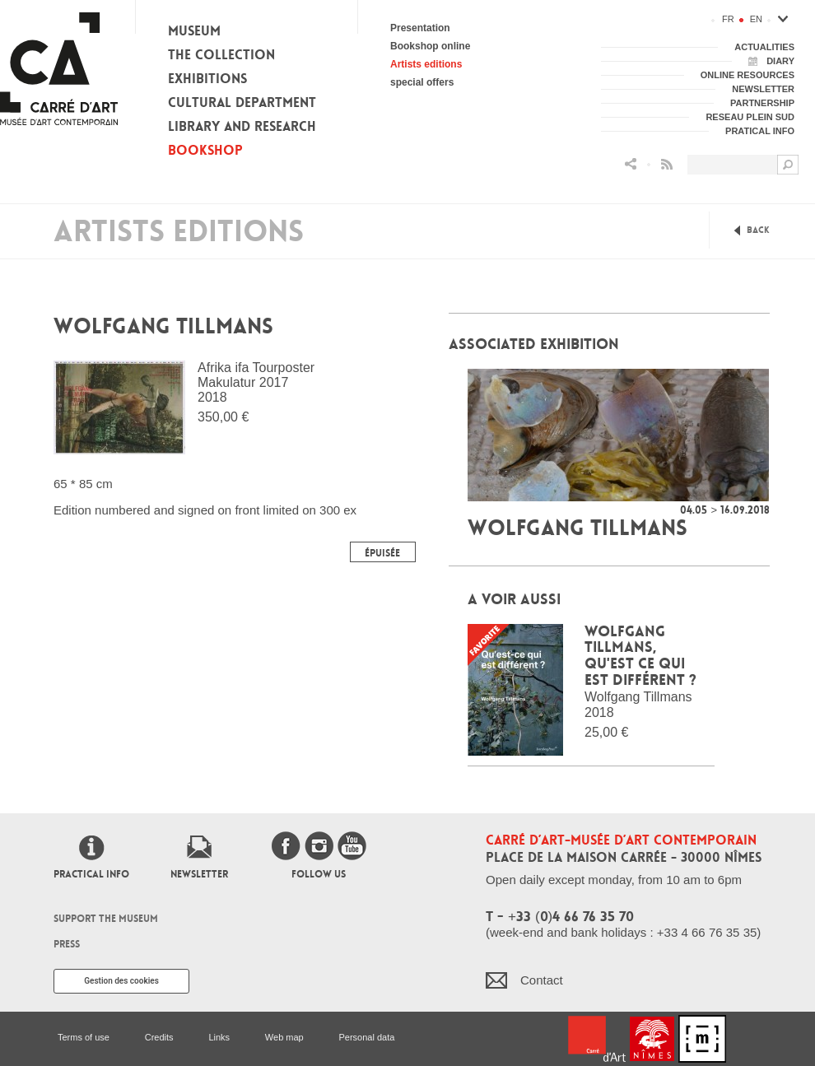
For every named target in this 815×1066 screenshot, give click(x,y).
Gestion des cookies (121, 980)
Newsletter (199, 874)
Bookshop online (430, 46)
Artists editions (426, 64)
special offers (422, 82)
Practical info (91, 874)
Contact (541, 980)
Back (758, 230)
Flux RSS (667, 164)
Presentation (420, 28)
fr (728, 19)
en (756, 19)
